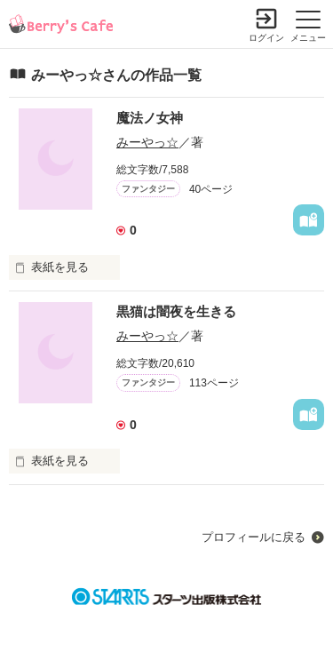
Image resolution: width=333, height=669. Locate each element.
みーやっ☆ (147, 142)
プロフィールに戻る (253, 537)
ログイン (266, 38)
